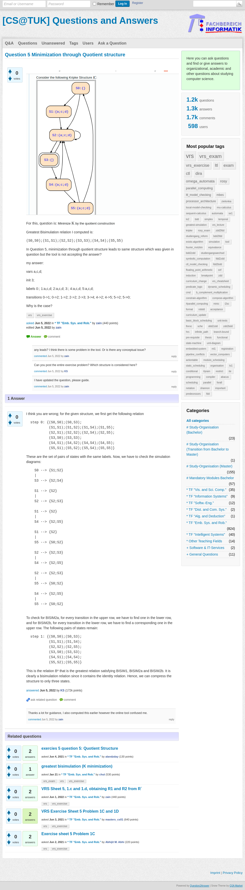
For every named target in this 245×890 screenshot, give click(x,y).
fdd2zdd (220, 258)
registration (227, 348)
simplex (209, 219)
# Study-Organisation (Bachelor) (202, 429)
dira (199, 173)
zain (107, 796)
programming (193, 377)
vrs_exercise (197, 165)
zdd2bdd (228, 326)
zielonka (226, 201)
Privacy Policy (233, 873)
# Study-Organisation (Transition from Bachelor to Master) (207, 449)
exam (228, 165)
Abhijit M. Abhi (114, 842)
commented (40, 356)
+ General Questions (202, 554)
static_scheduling (195, 365)
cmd (188, 292)
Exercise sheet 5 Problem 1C (68, 834)
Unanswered (53, 43)
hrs (187, 332)
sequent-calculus (196, 213)
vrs (190, 156)
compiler (210, 377)
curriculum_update (196, 315)
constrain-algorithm (196, 298)
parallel (207, 382)
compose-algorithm (222, 298)
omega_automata (200, 181)
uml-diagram (214, 343)
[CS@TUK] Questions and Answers (80, 20)
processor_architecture (201, 201)
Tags (73, 43)
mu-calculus (224, 207)
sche (200, 326)
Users (88, 43)
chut (102, 774)
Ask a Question (112, 43)
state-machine (193, 343)
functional (222, 337)
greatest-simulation (196, 225)
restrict (219, 371)
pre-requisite (193, 337)
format (189, 309)
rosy (223, 181)
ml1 (214, 348)
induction (191, 275)
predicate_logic (194, 286)
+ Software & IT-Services (205, 548)
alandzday (111, 756)
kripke (189, 230)
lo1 (231, 365)
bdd (197, 219)
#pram (206, 371)
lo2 (187, 219)
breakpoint (207, 275)
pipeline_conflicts (195, 354)
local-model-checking (198, 207)
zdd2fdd (220, 230)
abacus (225, 377)
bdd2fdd (217, 236)
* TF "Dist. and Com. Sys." (206, 509)
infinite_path (201, 332)
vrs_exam (210, 156)
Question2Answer (199, 885)
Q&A (9, 43)
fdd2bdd (217, 264)
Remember (105, 4)
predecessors (193, 393)
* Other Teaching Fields (204, 541)
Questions (27, 43)
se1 (231, 213)
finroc (189, 326)
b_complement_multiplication (212, 292)
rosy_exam (204, 230)
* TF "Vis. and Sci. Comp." (206, 490)
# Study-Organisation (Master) (209, 466)
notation (190, 388)
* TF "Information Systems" (207, 496)
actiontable (192, 360)
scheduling (192, 382)
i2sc (227, 303)
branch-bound (221, 332)
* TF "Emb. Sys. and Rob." (206, 523)
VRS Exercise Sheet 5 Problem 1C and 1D (80, 811)
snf (219, 270)
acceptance (216, 309)
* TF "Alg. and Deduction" (205, 516)
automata (217, 213)
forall (219, 382)
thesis (208, 337)
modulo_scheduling (213, 360)
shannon (204, 388)
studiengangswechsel (212, 253)
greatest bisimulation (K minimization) (76, 766)
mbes (220, 195)
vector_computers (220, 354)
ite (230, 371)
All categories (197, 421)
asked (30, 323)
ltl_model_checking (198, 195)
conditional (192, 371)
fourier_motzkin (194, 247)
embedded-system (196, 348)
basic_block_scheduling (199, 320)
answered (32, 690)
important (220, 388)
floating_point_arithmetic (199, 270)
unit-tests (222, 320)
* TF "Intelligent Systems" (205, 534)
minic (216, 303)
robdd (201, 309)
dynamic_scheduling (219, 286)
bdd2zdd (190, 253)
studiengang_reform (197, 236)
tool (227, 241)
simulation (214, 241)
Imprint (215, 873)
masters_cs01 (114, 819)
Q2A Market (236, 885)
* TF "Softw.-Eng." (200, 503)
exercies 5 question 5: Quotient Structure (79, 748)
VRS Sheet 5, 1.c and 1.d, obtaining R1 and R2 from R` (91, 789)
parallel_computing (199, 188)
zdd (220, 275)
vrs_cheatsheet (220, 281)
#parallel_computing (197, 303)
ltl (216, 165)
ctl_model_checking (197, 264)
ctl (188, 173)
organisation (217, 365)
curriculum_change (196, 281)
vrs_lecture (218, 225)
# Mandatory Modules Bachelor (210, 478)
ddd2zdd (213, 326)
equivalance (214, 247)
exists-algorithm (194, 241)
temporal (223, 219)
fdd (208, 393)
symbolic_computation (198, 258)
